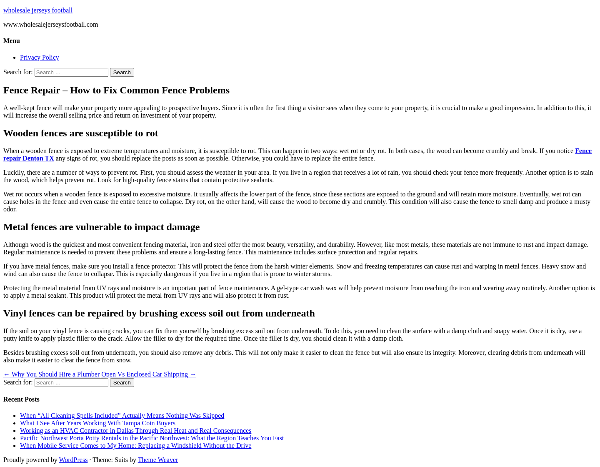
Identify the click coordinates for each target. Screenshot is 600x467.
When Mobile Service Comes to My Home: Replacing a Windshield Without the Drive (135, 445)
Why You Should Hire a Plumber (51, 374)
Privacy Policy (39, 57)
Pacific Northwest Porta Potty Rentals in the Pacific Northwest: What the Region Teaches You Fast (152, 438)
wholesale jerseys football (37, 10)
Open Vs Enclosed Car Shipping (148, 374)
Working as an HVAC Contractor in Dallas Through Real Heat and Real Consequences (135, 430)
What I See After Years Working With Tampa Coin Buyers (97, 423)
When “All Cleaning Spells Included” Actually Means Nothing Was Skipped (122, 415)
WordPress (73, 459)
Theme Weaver (158, 459)
